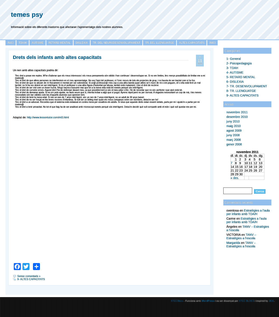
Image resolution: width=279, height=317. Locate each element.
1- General (233, 58)
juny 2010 (233, 121)
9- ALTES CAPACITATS (242, 95)
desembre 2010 (237, 117)
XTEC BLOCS (246, 301)
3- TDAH (232, 68)
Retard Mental (59, 42)
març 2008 (233, 139)
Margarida (233, 243)
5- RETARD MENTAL (240, 77)
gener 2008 (234, 144)
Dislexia (82, 42)
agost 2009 (233, 130)
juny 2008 (233, 135)
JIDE (271, 301)
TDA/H (23, 42)
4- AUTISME (234, 72)
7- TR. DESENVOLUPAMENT (246, 86)
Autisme (37, 42)
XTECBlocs (177, 301)
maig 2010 (233, 126)
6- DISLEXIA (235, 81)
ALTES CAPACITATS (191, 42)
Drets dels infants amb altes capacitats (57, 57)
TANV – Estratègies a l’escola (241, 236)
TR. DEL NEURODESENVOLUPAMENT (116, 42)
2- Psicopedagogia (239, 63)
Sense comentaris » (28, 276)
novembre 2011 (237, 112)
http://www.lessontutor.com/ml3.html (48, 117)
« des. (235, 178)
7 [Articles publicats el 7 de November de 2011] (231, 163)
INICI (212, 42)
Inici (11, 42)
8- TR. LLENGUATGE (241, 91)
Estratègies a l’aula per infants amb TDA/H (248, 212)
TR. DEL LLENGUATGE (159, 42)
